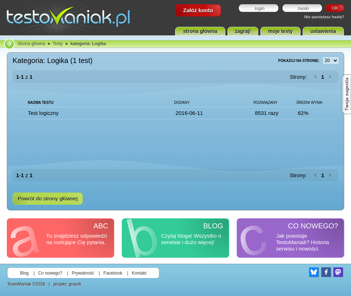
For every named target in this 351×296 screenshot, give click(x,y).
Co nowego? (50, 273)
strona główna (200, 31)
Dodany (181, 103)
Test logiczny (43, 113)
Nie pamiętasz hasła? (324, 17)
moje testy (280, 31)
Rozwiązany (266, 103)
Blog (24, 273)
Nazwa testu (41, 103)
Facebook (113, 273)
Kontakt (139, 273)
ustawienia (323, 31)
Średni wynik (309, 103)
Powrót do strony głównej (48, 198)
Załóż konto (198, 10)
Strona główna (31, 43)
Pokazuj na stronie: (308, 61)
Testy (58, 43)
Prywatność (83, 273)
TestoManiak (19, 284)
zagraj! (243, 31)
